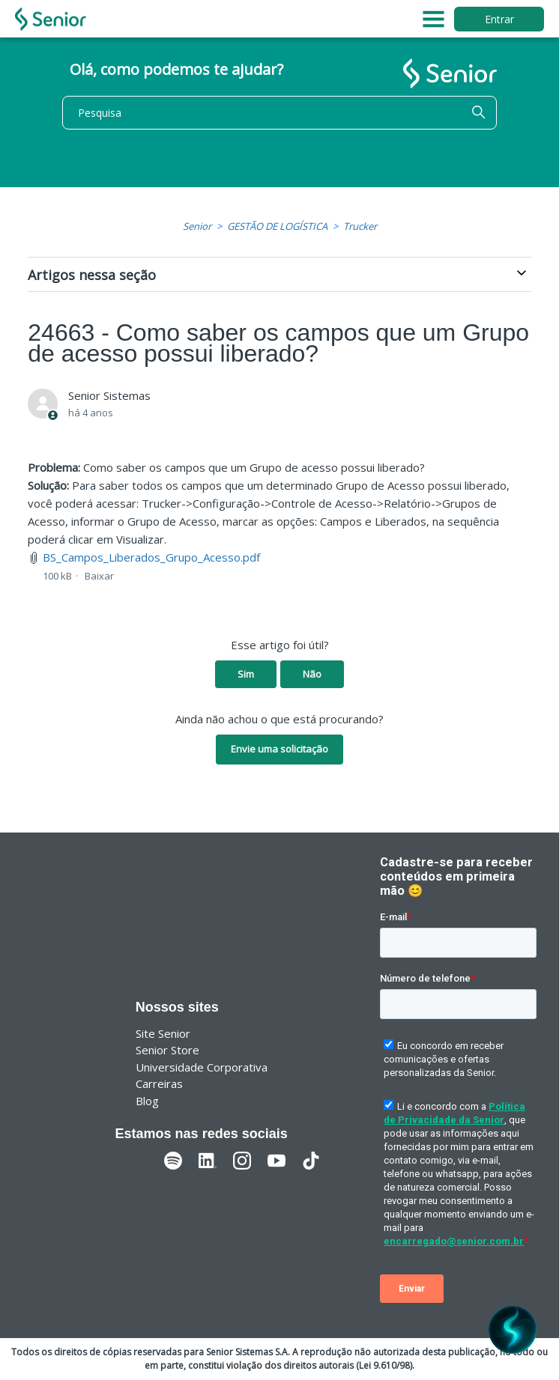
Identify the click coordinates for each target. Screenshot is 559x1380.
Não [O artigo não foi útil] (312, 674)
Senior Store (167, 1049)
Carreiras (159, 1083)
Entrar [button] (499, 19)
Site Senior (163, 1033)
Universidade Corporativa (202, 1067)
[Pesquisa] (279, 113)
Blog (147, 1100)
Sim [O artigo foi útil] (246, 674)
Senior (197, 226)
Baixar (99, 576)
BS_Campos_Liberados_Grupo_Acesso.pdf (151, 557)
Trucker (360, 226)
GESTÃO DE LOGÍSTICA (277, 226)
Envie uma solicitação (279, 749)
